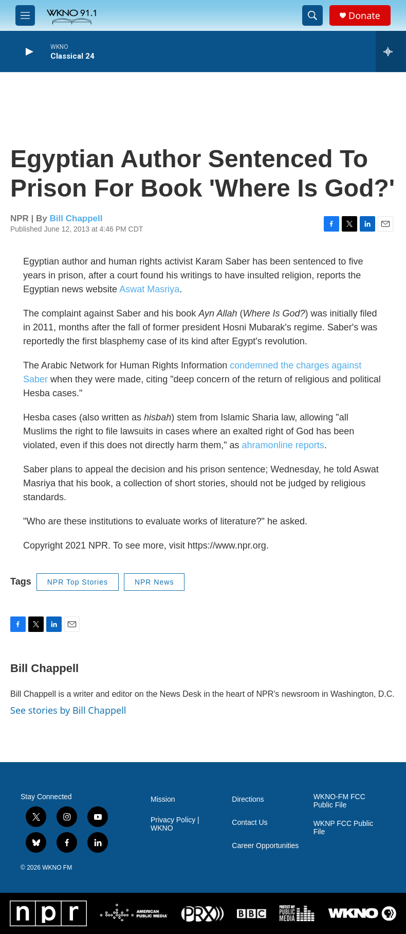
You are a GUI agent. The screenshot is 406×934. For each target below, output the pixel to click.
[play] (28, 52)
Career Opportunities (265, 846)
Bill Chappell (76, 218)
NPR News (154, 582)
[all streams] (391, 51)
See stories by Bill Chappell (68, 710)
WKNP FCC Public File (343, 828)
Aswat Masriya (149, 289)
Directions (248, 799)
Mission (163, 799)
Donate (364, 15)
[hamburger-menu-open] (25, 15)
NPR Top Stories (77, 582)
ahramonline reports (283, 445)
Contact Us (249, 822)
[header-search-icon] (312, 15)
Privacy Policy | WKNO (175, 824)
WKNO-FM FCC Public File (339, 801)
